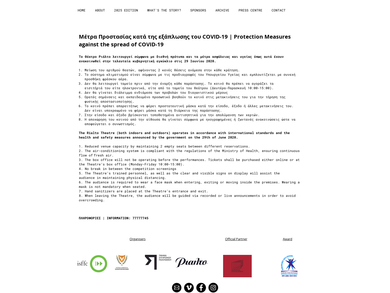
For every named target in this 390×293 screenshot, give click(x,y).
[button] (100, 10)
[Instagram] (213, 288)
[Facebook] (201, 288)
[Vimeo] (189, 288)
